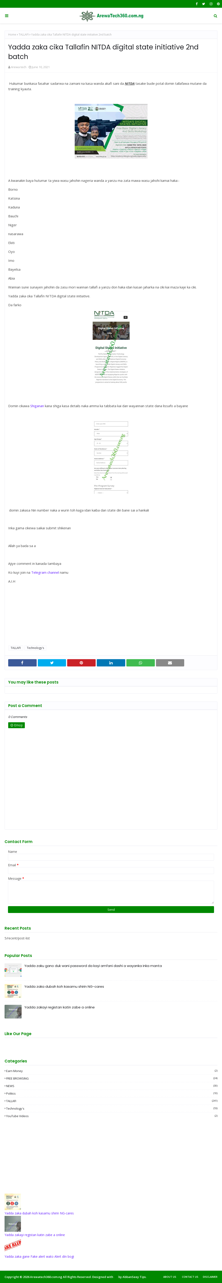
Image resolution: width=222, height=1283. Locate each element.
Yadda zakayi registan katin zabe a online (59, 1007)
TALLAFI (24, 34)
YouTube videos (111, 1116)
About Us (169, 1276)
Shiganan (37, 406)
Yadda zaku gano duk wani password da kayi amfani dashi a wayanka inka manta (93, 965)
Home (12, 34)
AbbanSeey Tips (134, 1277)
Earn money (111, 1071)
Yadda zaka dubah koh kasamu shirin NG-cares (64, 986)
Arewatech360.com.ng (46, 1277)
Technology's (35, 648)
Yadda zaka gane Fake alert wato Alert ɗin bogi (39, 1256)
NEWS (111, 1086)
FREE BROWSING (111, 1078)
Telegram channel (45, 572)
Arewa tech (18, 67)
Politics (111, 1093)
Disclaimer (210, 1276)
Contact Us (190, 1276)
